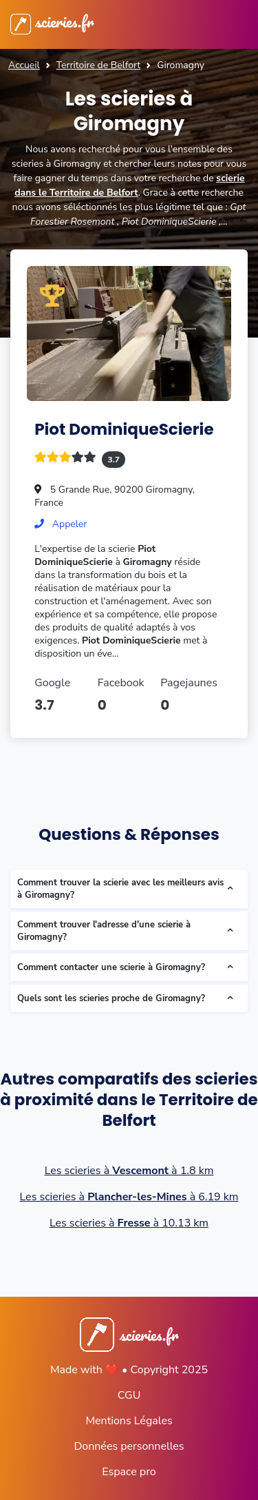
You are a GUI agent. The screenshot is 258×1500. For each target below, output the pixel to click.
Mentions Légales (128, 1420)
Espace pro (128, 1471)
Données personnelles (129, 1446)
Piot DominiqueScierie (123, 429)
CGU (129, 1395)
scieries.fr (52, 21)
